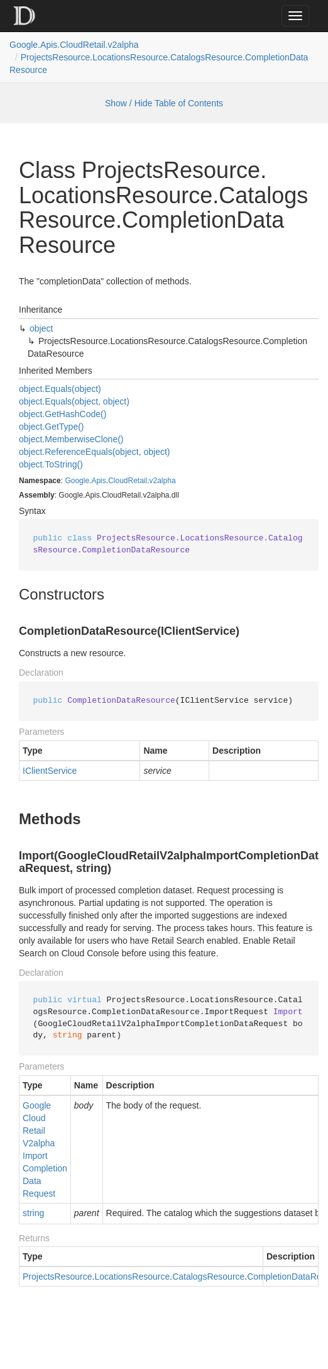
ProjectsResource (57, 1276)
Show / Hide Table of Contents (164, 103)
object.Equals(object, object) (74, 401)
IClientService (50, 771)
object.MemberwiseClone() (71, 439)
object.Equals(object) (60, 389)
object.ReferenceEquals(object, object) (94, 452)
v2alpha (163, 480)
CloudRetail (127, 480)
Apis (98, 480)
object (41, 328)
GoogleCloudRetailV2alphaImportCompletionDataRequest (45, 1149)
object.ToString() (51, 464)
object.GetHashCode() (62, 414)
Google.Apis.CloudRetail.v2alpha (74, 45)
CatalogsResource (208, 1276)
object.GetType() (51, 427)
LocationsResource (132, 1276)
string (33, 1213)
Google (77, 480)
